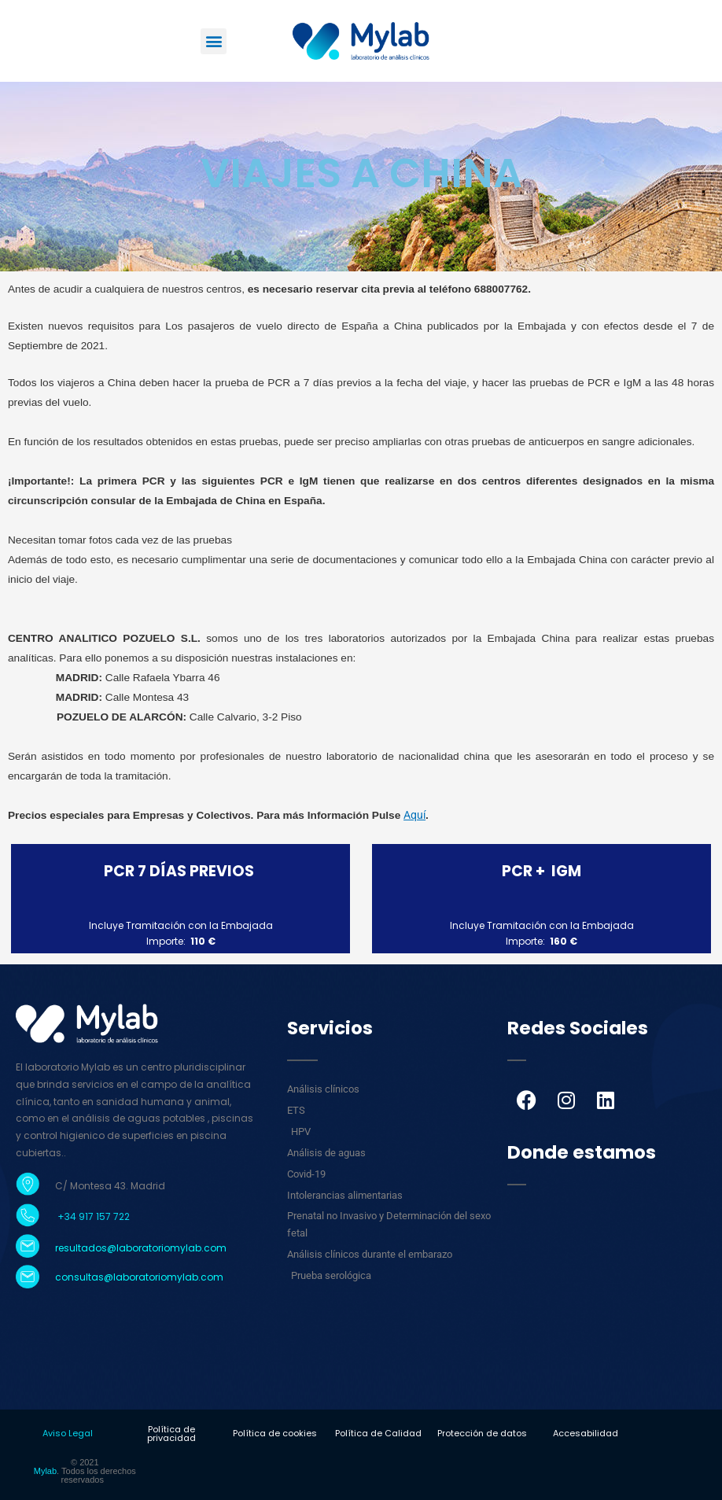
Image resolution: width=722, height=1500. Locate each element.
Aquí (414, 815)
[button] (214, 41)
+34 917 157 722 (92, 1216)
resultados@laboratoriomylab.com (141, 1248)
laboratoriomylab (155, 1277)
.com (210, 1277)
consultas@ (84, 1277)
